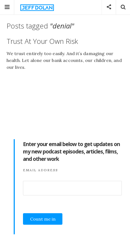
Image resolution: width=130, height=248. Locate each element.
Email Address (40, 170)
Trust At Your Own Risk (42, 41)
